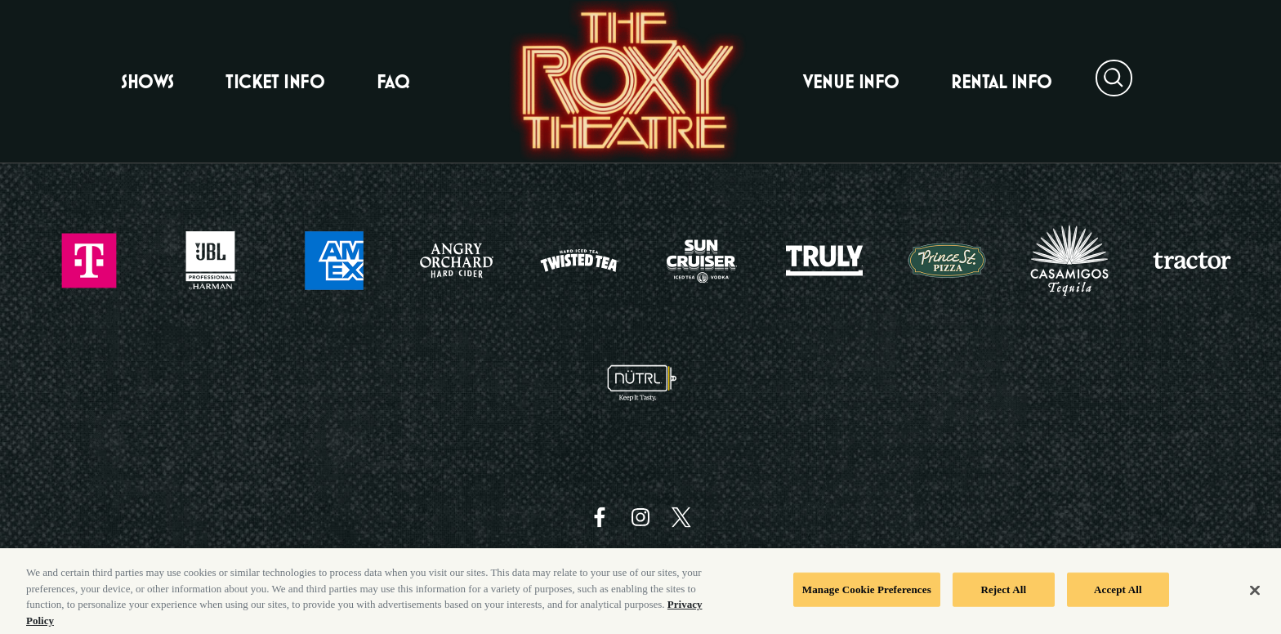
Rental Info (1001, 81)
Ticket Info (274, 81)
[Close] (1255, 596)
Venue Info (851, 81)
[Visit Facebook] (599, 517)
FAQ (393, 81)
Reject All (1003, 595)
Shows (147, 81)
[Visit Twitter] (681, 517)
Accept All (1118, 595)
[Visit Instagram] (640, 517)
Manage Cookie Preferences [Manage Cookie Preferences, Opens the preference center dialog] (866, 595)
